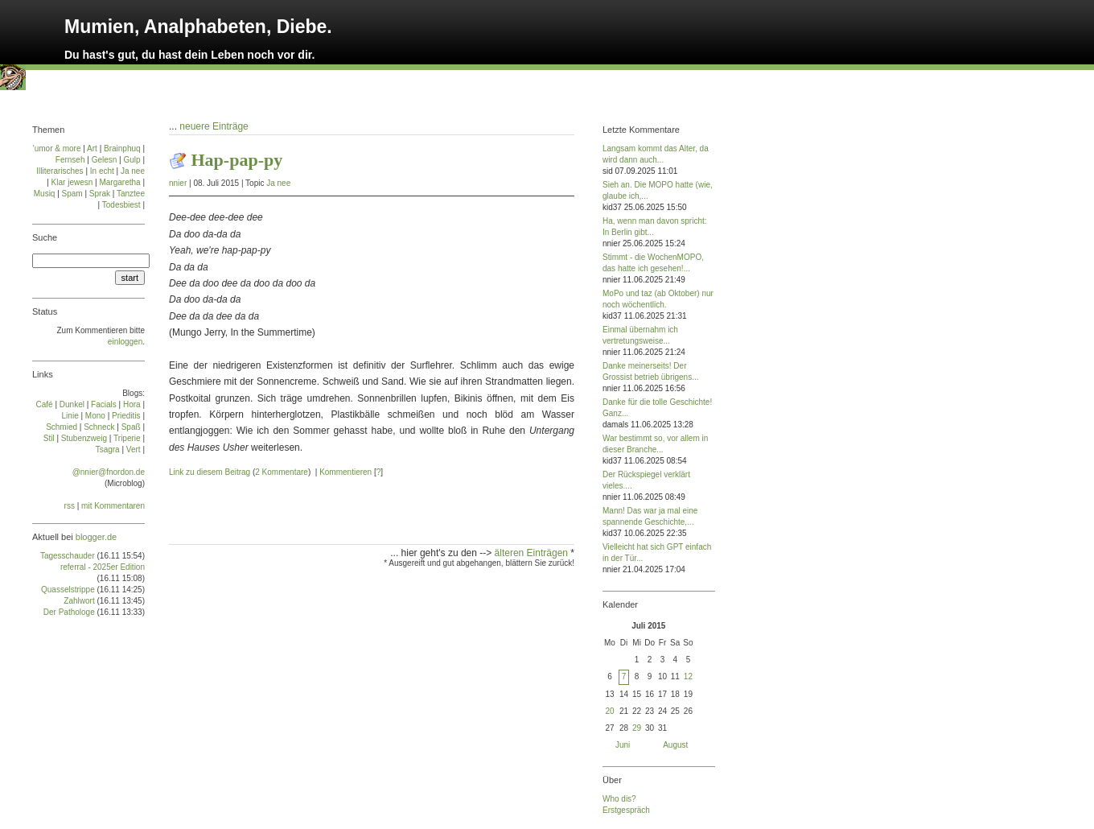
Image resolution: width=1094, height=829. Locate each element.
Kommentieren (345, 472)
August (675, 744)
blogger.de (96, 537)
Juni (622, 744)
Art (92, 148)
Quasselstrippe (68, 589)
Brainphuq (122, 148)
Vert (133, 449)
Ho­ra (132, 404)
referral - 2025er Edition (102, 567)
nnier (178, 183)
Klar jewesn (72, 182)
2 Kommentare (281, 472)
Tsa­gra (108, 449)
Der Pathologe (69, 612)
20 (609, 711)
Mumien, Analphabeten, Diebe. (198, 26)
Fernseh (70, 159)
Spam (72, 193)
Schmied (61, 427)
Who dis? (619, 798)
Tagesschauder (67, 555)
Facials (104, 404)
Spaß (131, 427)
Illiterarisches (59, 171)
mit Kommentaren (113, 505)
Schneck (99, 427)
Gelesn (104, 159)
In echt (102, 171)
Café (44, 404)
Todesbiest (121, 204)
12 (688, 676)
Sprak (99, 193)
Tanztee (131, 193)
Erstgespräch (626, 810)
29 (636, 728)
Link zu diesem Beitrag (209, 472)
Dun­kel (72, 404)
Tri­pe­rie (127, 438)
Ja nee (278, 183)
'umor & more (57, 148)
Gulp (131, 159)
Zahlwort (79, 600)
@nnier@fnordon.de (108, 472)
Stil (49, 438)
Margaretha (119, 182)
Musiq (45, 193)
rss (69, 505)
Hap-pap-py (237, 160)
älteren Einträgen (533, 553)
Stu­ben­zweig (84, 438)
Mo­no (95, 415)
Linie (70, 415)
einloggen (125, 341)
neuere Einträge (213, 126)
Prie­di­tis (126, 415)
